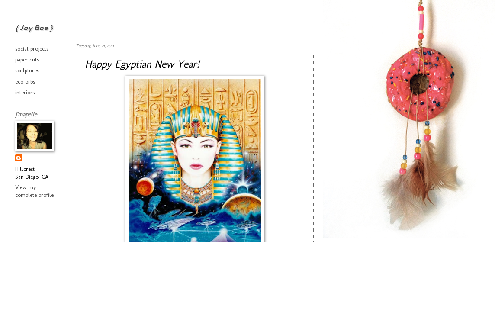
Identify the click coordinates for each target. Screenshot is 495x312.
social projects (31, 48)
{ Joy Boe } (33, 27)
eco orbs (25, 81)
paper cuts (27, 59)
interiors (25, 92)
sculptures (27, 70)
